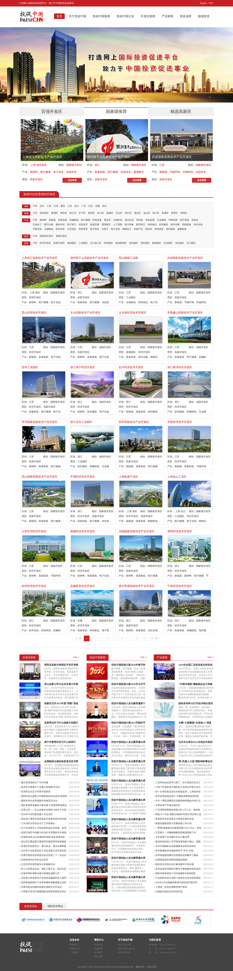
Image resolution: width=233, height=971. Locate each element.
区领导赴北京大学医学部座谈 (35, 791)
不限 (35, 206)
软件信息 (60, 229)
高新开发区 (36, 179)
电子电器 (184, 220)
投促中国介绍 (124, 944)
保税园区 (71, 243)
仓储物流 (48, 229)
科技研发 (159, 229)
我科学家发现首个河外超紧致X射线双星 (175, 873)
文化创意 (71, 229)
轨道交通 (94, 224)
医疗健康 (85, 220)
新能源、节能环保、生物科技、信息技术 (182, 172)
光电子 (105, 229)
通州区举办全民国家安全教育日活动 (39, 800)
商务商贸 (83, 229)
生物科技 (117, 220)
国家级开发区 (74, 165)
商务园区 (145, 243)
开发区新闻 (148, 16)
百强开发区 (51, 111)
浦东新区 (44, 213)
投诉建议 (98, 952)
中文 (211, 3)
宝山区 (119, 213)
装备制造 (62, 220)
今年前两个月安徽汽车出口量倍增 (172, 837)
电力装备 (129, 224)
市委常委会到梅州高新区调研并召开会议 (41, 887)
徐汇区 (73, 213)
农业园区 (168, 243)
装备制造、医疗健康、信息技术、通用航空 (119, 172)
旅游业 (148, 229)
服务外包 (60, 224)
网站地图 (98, 956)
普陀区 (91, 213)
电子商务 (94, 229)
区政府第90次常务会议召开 (34, 860)
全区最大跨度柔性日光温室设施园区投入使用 (43, 878)
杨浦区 (109, 213)
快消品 (139, 220)
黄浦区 (54, 213)
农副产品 (138, 229)
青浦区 (165, 213)
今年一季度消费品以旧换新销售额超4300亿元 (178, 800)
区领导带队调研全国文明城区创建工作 (40, 873)
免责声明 (98, 944)
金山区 (146, 213)
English (203, 3)
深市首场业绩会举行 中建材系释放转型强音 (177, 796)
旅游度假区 (121, 243)
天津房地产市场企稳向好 (167, 805)
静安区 (63, 213)
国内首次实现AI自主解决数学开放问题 (174, 864)
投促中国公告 (125, 16)
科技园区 (108, 243)
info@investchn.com (168, 952)
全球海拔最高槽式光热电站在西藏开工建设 (176, 855)
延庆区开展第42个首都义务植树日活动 (40, 787)
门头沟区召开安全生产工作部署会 (38, 823)
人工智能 (117, 224)
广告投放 (74, 952)
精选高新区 (180, 111)
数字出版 (48, 224)
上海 (49, 206)
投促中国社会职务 (126, 948)
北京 (42, 206)
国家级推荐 (116, 111)
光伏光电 (198, 224)
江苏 (162, 165)
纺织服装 (163, 224)
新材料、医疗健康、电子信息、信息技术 (53, 172)
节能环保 (37, 229)
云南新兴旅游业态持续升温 (169, 891)
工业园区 (83, 243)
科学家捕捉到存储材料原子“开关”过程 (174, 850)
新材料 (43, 220)
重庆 (63, 206)
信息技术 (83, 224)
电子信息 (115, 229)
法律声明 (98, 948)
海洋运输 (175, 224)
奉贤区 (174, 213)
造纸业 (194, 220)
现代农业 (129, 220)
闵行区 (128, 213)
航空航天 (140, 224)
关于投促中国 (77, 16)
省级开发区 (61, 236)
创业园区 (133, 243)
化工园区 (191, 243)
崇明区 (183, 213)
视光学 (107, 220)
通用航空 (106, 224)
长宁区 (82, 213)
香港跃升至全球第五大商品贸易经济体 (174, 819)
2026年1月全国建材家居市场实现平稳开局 (176, 882)
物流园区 (156, 243)
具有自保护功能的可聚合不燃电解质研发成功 (178, 869)
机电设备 (97, 220)
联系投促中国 (124, 952)
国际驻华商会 (55, 906)
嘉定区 (137, 213)
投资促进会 (30, 906)
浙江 (97, 165)
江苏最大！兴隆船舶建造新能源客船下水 (175, 832)
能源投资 (204, 16)
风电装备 (186, 224)
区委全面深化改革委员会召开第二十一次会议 (43, 855)
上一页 (78, 638)
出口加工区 (95, 243)
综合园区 (179, 243)
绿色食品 (152, 224)
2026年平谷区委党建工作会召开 (37, 814)
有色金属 (150, 220)
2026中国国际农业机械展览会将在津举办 (175, 846)
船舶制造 (182, 229)
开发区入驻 (75, 948)
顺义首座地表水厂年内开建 (34, 782)
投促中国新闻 (101, 16)
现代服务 (170, 229)
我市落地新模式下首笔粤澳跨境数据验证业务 (43, 882)
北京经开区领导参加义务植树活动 (38, 864)
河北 (90, 206)
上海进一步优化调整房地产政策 (171, 887)
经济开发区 (45, 243)
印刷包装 (173, 220)
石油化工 (37, 224)
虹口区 (100, 213)
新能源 (52, 220)
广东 (83, 206)
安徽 (97, 206)
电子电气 (71, 224)
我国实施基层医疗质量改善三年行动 (173, 823)
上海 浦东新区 (38, 165)
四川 (104, 206)
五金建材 (161, 220)
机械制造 (74, 220)
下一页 (154, 638)
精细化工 (126, 229)
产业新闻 (167, 16)
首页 (59, 16)
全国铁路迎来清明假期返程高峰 (171, 860)
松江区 (156, 213)
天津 (56, 206)
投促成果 (185, 16)
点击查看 (72, 180)
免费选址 (74, 944)
